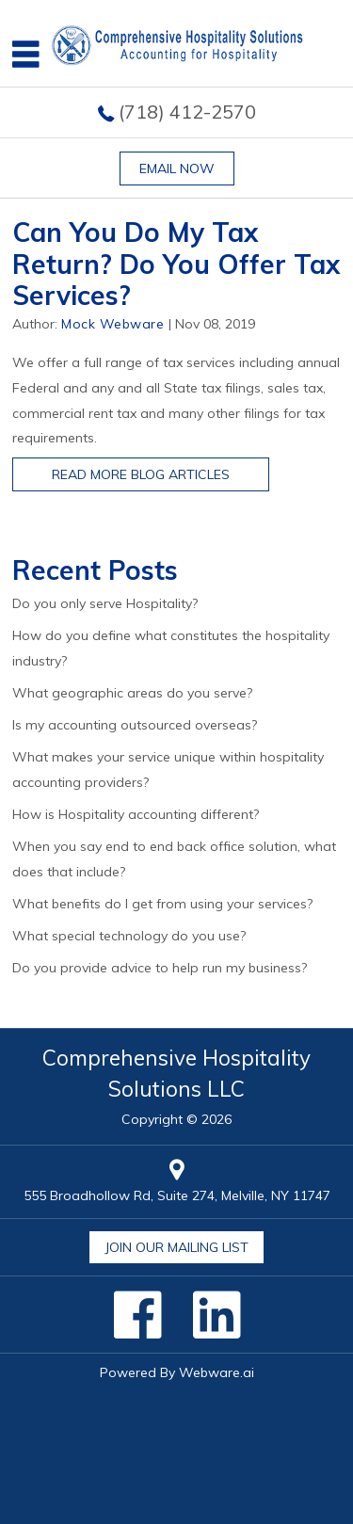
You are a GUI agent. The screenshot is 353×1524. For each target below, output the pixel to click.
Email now (177, 168)
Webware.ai (216, 1372)
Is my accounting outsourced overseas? (134, 724)
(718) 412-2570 (187, 111)
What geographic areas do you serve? (132, 692)
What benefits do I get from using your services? (162, 903)
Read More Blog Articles (141, 474)
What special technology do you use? (129, 935)
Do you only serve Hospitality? (105, 603)
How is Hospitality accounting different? (135, 814)
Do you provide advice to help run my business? (159, 967)
